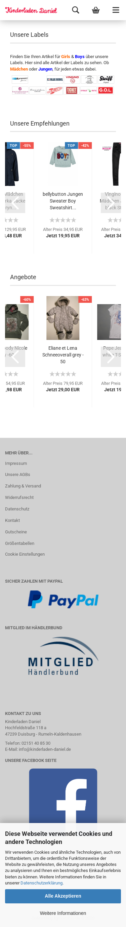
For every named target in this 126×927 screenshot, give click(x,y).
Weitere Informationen (63, 913)
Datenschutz (17, 508)
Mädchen (19, 69)
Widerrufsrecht (19, 497)
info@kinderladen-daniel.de (45, 749)
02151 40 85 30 (36, 743)
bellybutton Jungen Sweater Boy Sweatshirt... (63, 200)
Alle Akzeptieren (63, 896)
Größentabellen (19, 543)
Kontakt (12, 520)
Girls (65, 56)
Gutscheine (16, 531)
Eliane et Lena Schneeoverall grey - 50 (63, 354)
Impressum (16, 463)
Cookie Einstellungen (25, 554)
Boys (80, 56)
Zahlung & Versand (23, 485)
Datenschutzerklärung (41, 882)
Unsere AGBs (17, 474)
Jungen (45, 69)
